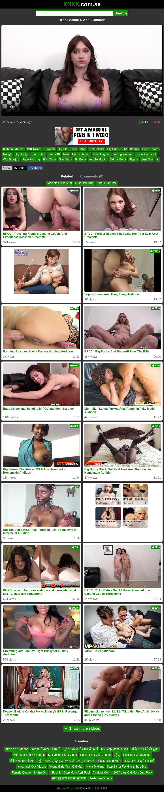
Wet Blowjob (11, 159)
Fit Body (80, 159)
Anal (83, 149)
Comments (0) (91, 176)
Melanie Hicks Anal (59, 183)
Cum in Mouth (81, 154)
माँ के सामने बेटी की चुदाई (144, 749)
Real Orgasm (101, 154)
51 (157, 122)
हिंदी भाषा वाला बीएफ (21, 760)
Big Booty (21, 154)
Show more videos (82, 728)
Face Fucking (31, 159)
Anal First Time (107, 183)
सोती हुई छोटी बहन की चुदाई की (69, 778)
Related (67, 176)
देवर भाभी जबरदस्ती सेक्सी (45, 749)
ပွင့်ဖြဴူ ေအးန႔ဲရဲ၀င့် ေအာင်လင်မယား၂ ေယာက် (65, 760)
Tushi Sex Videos (101, 778)
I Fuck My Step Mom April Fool (70, 772)
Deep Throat (150, 149)
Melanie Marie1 (13, 149)
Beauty (134, 149)
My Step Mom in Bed (114, 749)
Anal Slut (147, 159)
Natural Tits (96, 149)
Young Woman (123, 154)
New (66, 154)
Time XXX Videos (17, 749)
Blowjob (49, 149)
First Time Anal (84, 183)
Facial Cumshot (146, 154)
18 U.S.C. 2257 (97, 788)
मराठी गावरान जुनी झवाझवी (139, 760)
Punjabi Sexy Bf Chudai (95, 755)
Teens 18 (54, 154)
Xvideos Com (101, 772)
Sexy (74, 149)
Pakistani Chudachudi (137, 755)
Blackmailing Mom (109, 760)
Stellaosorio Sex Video (62, 755)
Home (61, 788)
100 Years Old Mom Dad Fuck (133, 772)
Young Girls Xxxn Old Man (66, 766)
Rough (7, 154)
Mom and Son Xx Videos (29, 755)
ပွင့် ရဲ (117, 755)
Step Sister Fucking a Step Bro (126, 766)
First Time (49, 159)
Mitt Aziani (34, 149)
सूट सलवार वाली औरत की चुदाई (80, 749)
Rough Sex (38, 154)
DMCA (80, 788)
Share (7, 168)
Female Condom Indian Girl (29, 772)
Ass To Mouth (98, 159)
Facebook (35, 168)
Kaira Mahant (95, 766)
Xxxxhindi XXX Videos (32, 766)
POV (124, 149)
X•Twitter (19, 168)
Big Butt (112, 149)
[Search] (74, 13)
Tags (70, 788)
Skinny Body (118, 159)
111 (145, 122)
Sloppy (133, 159)
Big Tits (62, 149)
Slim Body (65, 159)
